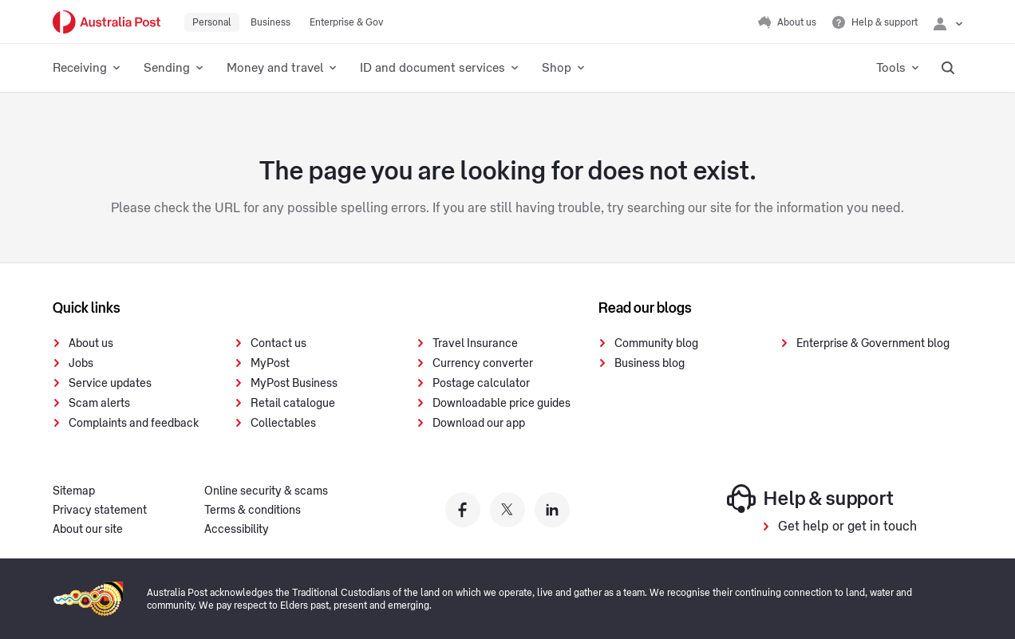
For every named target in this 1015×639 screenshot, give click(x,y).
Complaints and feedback (134, 423)
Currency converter (482, 363)
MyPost (270, 363)
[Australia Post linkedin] (552, 509)
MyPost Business (294, 383)
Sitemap (74, 491)
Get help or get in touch (847, 526)
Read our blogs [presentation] (645, 308)
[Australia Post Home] (106, 22)
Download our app (478, 423)
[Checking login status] (948, 22)
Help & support (810, 498)
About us (91, 343)
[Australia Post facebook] (462, 509)
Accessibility (236, 529)
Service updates (110, 383)
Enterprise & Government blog (873, 343)
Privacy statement (100, 510)
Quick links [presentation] (86, 308)
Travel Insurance (475, 343)
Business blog (649, 363)
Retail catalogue (293, 403)
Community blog (656, 343)
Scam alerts (99, 403)
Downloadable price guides (501, 403)
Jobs (81, 363)
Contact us (278, 343)
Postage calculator (481, 383)
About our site (88, 529)
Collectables (283, 423)
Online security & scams (266, 491)
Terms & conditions (252, 510)
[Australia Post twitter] (507, 509)
